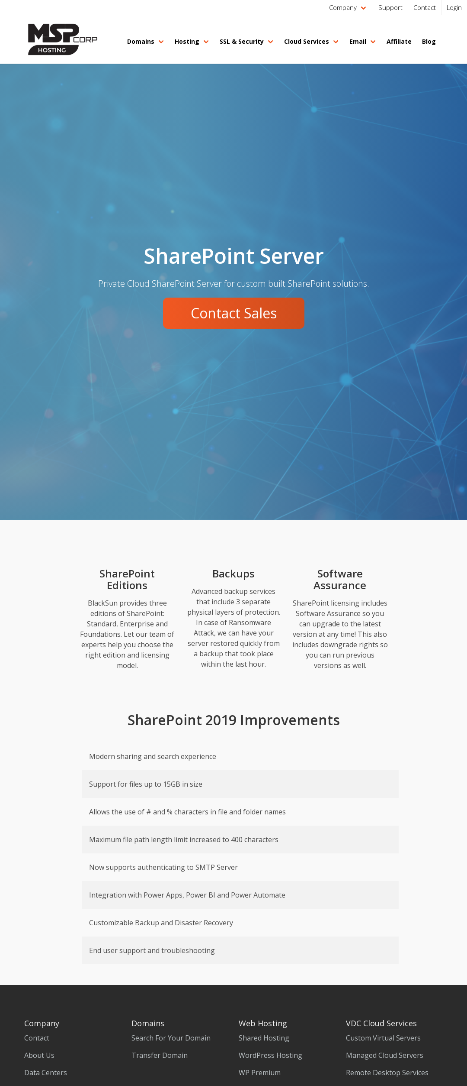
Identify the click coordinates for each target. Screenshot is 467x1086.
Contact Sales (234, 313)
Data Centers (45, 1072)
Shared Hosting (264, 1038)
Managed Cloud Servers (384, 1055)
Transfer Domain (159, 1055)
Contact (424, 7)
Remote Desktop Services (387, 1072)
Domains (140, 41)
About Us (39, 1055)
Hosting (187, 41)
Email (357, 41)
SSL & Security (242, 41)
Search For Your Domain (171, 1038)
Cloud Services (306, 41)
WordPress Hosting (270, 1055)
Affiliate (399, 41)
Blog (429, 41)
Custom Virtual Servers (383, 1038)
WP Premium (260, 1072)
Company (343, 7)
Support (390, 7)
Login (454, 7)
